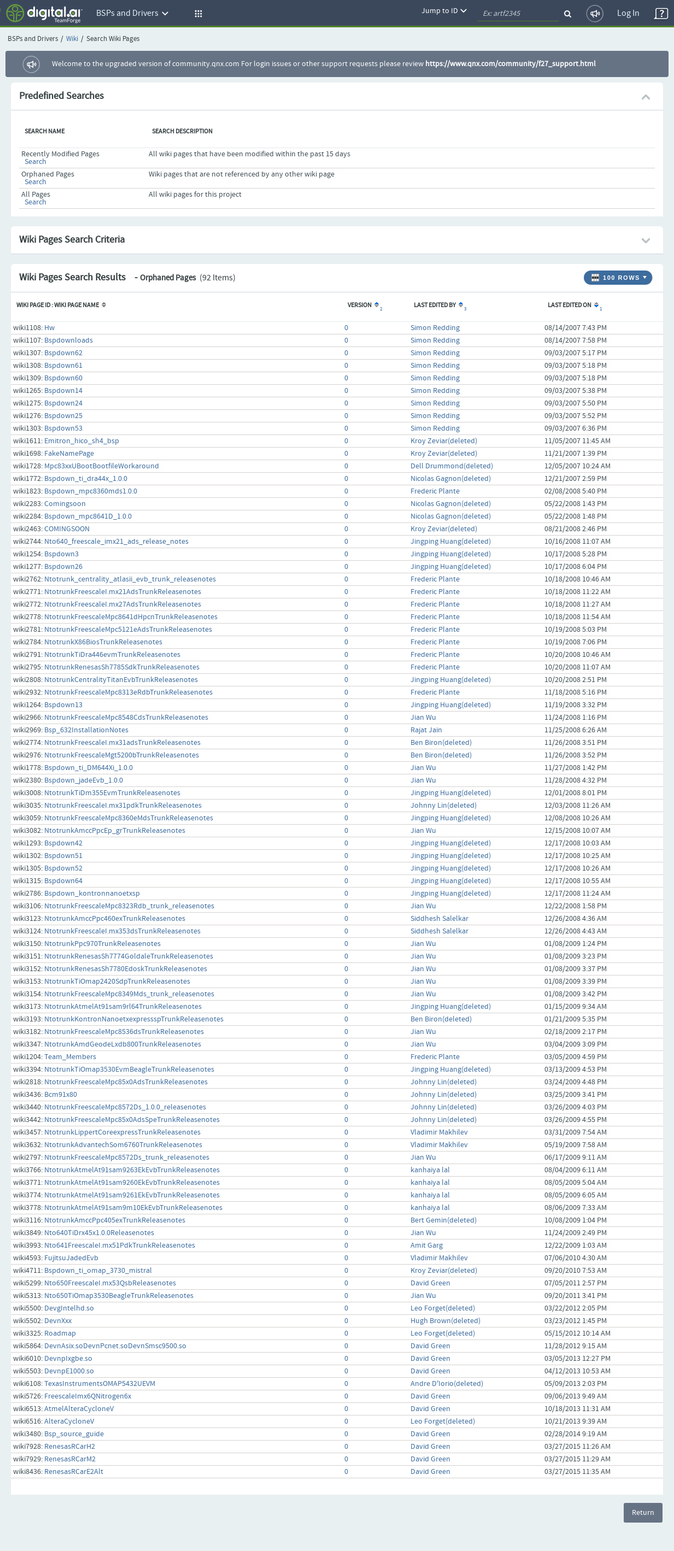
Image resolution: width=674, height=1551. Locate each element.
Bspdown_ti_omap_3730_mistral (98, 1271)
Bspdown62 (63, 353)
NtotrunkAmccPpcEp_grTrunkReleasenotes (114, 831)
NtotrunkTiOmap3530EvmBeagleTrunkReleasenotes (129, 1069)
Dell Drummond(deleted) (452, 466)
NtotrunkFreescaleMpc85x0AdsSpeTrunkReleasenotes (132, 1120)
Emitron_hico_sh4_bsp (81, 441)
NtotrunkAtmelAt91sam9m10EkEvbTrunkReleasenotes (133, 1208)
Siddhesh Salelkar (439, 919)
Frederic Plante (435, 491)
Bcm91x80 (60, 1095)
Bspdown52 (63, 868)
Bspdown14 (63, 391)
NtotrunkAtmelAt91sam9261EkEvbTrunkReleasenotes (132, 1195)
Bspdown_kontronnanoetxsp (92, 893)
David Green (430, 1283)
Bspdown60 (63, 378)
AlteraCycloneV (69, 1421)
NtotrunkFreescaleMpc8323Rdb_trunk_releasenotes (129, 906)
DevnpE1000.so (69, 1371)
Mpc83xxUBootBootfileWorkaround (101, 466)
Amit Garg (427, 1245)
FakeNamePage (69, 454)
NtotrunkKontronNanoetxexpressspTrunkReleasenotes (134, 1019)
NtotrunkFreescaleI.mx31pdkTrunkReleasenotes (123, 805)
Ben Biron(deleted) (441, 743)
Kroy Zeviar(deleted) (444, 441)
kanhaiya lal (430, 1170)
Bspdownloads (68, 340)
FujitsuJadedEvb (71, 1258)
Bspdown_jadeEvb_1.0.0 (83, 780)
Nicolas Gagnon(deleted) (451, 479)
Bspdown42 (63, 843)
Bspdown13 (63, 705)
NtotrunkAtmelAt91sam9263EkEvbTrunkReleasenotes (132, 1170)
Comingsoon (65, 504)
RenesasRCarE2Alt (73, 1472)
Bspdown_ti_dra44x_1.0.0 (85, 479)
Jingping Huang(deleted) (451, 542)
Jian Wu (423, 717)
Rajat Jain (426, 730)
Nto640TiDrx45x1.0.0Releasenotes (99, 1233)
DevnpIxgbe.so (68, 1359)
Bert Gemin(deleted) (444, 1220)
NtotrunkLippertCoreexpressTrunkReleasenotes (122, 1132)
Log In (628, 13)
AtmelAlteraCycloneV (79, 1409)
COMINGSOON (67, 529)
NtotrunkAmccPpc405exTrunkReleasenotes (114, 1220)
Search (35, 162)
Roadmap (60, 1333)
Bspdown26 (63, 567)
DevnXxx (58, 1321)
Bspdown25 (63, 416)
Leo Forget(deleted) (443, 1308)
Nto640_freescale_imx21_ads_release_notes (116, 542)
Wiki (72, 39)
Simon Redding (435, 328)
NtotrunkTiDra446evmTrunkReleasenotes (112, 655)
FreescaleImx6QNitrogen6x (87, 1396)
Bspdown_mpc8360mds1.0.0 (90, 491)
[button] (197, 13)
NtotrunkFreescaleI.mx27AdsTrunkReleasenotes (122, 604)
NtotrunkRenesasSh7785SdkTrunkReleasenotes (122, 667)
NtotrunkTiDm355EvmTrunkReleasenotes (112, 793)
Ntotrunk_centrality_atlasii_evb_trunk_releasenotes (130, 579)
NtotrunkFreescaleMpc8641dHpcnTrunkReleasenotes (131, 617)
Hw (49, 328)
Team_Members (70, 1057)
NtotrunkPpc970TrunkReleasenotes (102, 944)
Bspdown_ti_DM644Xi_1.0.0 (88, 768)
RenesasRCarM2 (70, 1459)
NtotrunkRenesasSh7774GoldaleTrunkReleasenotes (128, 956)
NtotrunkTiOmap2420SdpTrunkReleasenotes (117, 981)
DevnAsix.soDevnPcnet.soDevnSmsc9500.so (115, 1346)
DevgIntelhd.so (69, 1308)
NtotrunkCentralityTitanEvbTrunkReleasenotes (121, 680)
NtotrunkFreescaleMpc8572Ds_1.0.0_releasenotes (125, 1107)
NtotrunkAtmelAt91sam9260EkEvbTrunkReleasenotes (132, 1183)
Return (643, 1513)
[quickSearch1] (518, 13)
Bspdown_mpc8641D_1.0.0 (88, 516)
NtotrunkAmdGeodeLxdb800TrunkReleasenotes (122, 1044)
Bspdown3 (61, 554)
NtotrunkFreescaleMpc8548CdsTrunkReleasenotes (126, 717)
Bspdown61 (63, 366)
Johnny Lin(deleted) (444, 805)
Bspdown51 (63, 856)
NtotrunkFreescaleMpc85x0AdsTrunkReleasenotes (126, 1082)
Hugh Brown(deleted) (445, 1321)
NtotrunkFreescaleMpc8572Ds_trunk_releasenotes (126, 1157)
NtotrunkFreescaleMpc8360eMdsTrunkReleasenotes (128, 818)
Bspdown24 (63, 403)
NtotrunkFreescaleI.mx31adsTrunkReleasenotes (122, 743)
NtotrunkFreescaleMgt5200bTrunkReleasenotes (121, 755)
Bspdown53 (63, 428)
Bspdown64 (63, 881)
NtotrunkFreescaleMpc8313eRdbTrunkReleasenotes (128, 692)
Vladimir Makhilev (439, 1132)
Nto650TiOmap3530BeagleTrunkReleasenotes (119, 1296)
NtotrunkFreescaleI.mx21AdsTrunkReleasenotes (122, 592)
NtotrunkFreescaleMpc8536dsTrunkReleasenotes (124, 1032)
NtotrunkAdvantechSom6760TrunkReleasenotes (123, 1145)
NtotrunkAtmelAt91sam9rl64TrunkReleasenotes (123, 1007)
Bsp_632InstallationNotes (86, 730)
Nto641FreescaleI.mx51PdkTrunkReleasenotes (119, 1245)
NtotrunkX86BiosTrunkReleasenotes (103, 642)
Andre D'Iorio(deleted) (447, 1384)
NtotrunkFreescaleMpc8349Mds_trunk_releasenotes (129, 994)
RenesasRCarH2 (69, 1447)
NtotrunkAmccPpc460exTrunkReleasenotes (114, 919)
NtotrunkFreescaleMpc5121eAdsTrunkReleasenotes (128, 629)
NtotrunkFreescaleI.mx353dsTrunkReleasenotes (122, 931)
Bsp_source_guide (74, 1434)
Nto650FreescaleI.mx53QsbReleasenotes (110, 1283)
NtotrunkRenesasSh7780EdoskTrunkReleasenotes (125, 969)
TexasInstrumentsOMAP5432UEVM (99, 1384)
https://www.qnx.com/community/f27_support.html (510, 64)
